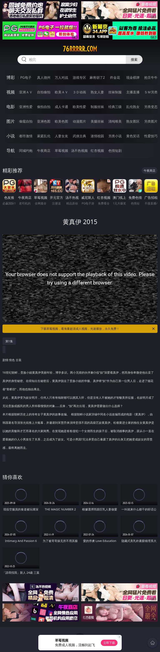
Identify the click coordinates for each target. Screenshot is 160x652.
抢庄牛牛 (151, 77)
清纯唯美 (115, 121)
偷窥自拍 (25, 121)
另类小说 (115, 136)
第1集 (9, 341)
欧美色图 (61, 121)
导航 (10, 150)
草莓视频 (61, 150)
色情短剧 (115, 150)
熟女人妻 (97, 92)
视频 (10, 92)
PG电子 (25, 77)
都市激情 (25, 136)
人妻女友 (61, 136)
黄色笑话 (133, 136)
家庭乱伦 (43, 136)
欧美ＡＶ (61, 92)
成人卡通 (61, 106)
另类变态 (151, 106)
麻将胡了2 (97, 77)
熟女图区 (133, 121)
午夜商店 (43, 150)
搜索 (134, 59)
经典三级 (115, 106)
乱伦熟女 (133, 106)
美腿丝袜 (97, 121)
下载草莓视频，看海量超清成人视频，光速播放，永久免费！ (98, 328)
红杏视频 (97, 150)
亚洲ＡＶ (25, 92)
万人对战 (61, 77)
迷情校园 (97, 136)
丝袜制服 (115, 92)
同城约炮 (25, 150)
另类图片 (151, 121)
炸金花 (115, 77)
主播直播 (133, 92)
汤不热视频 (79, 150)
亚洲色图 (43, 121)
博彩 (10, 77)
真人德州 (43, 77)
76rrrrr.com (80, 49)
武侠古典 (79, 136)
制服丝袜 (97, 106)
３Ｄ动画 (79, 92)
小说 (10, 136)
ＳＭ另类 (151, 92)
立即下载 (109, 643)
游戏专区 (79, 77)
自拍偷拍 (43, 92)
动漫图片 (79, 121)
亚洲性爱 (25, 106)
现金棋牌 (133, 77)
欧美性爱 (79, 106)
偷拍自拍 (43, 106)
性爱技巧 (151, 136)
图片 (10, 121)
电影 (10, 106)
